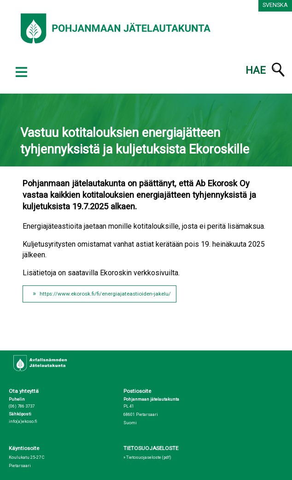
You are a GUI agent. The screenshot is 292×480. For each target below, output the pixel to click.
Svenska (275, 4)
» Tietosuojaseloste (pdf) (147, 457)
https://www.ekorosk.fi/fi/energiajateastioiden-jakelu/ (105, 293)
